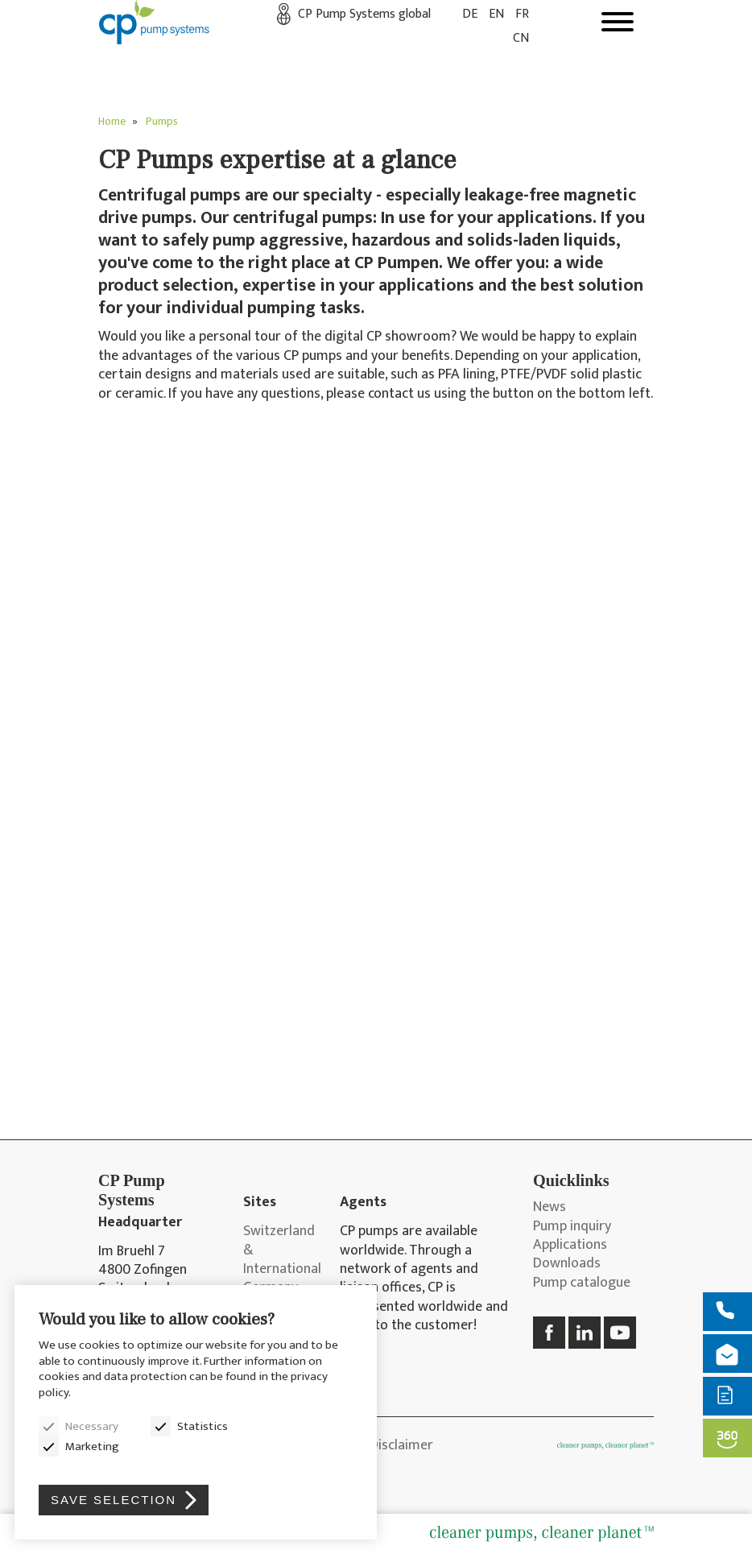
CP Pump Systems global (364, 14)
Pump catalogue (581, 1283)
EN (496, 14)
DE (469, 14)
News (549, 1207)
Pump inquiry (572, 1226)
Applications (570, 1245)
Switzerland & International (279, 1250)
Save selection (113, 1499)
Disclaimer (401, 1445)
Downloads (567, 1263)
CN (521, 38)
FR (522, 14)
